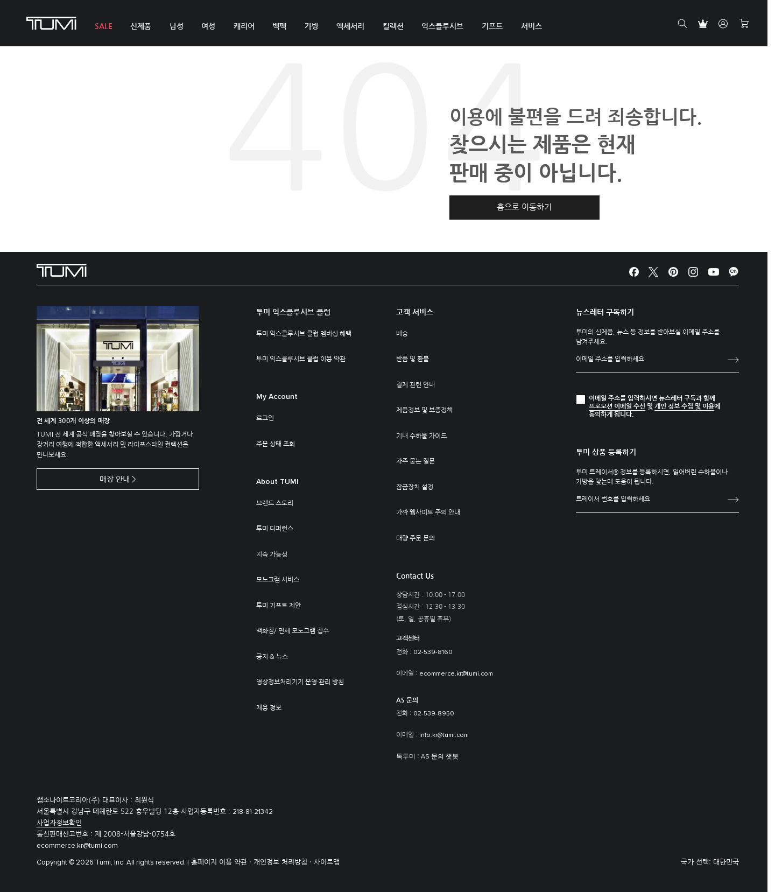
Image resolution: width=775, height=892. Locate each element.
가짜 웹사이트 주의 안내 (428, 512)
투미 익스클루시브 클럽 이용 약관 (301, 359)
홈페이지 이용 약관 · (222, 862)
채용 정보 (268, 708)
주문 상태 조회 (275, 444)
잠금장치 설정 (414, 487)
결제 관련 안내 (415, 385)
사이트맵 (327, 862)
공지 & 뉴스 (272, 657)
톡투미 (405, 757)
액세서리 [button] (344, 27)
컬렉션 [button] (385, 27)
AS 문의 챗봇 (440, 757)
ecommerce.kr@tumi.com (456, 674)
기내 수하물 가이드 (421, 436)
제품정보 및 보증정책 (424, 410)
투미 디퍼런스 (274, 528)
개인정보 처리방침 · (283, 862)
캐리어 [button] (239, 27)
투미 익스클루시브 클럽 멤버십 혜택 (303, 334)
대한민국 (726, 862)
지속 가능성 (271, 554)
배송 (402, 334)
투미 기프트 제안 (278, 605)
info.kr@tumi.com (444, 735)
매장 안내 (115, 479)
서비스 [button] (521, 27)
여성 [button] (205, 27)
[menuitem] (102, 23)
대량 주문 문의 (415, 538)
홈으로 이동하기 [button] (524, 207)
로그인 (265, 418)
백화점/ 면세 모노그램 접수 (292, 631)
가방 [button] (306, 27)
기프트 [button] (483, 27)
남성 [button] (174, 27)
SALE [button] (102, 27)
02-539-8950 (433, 714)
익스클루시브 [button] (434, 27)
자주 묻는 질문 (415, 461)
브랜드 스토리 (274, 503)
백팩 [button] (274, 27)
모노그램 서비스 (277, 580)
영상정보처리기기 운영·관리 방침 (300, 682)
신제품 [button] (139, 27)
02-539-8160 (433, 652)
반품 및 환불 (412, 359)
